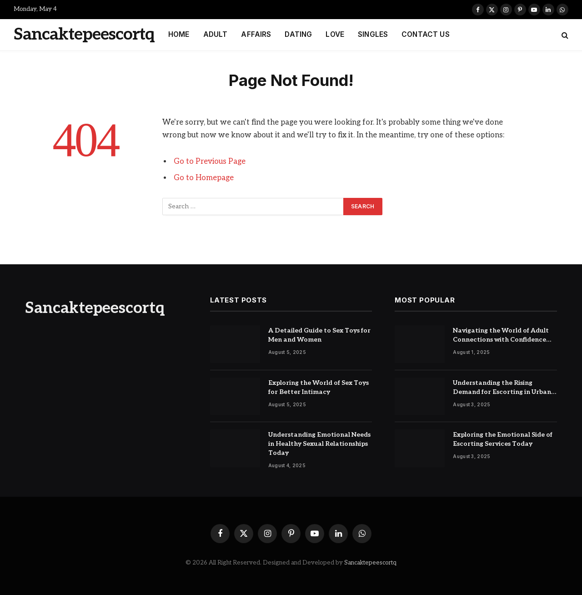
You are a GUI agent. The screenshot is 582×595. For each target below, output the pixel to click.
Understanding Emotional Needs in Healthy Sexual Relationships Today (319, 444)
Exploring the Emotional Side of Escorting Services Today (502, 439)
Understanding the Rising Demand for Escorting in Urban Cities (502, 388)
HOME (179, 34)
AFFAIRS (256, 34)
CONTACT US (425, 34)
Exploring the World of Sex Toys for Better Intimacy (318, 387)
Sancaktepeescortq (370, 562)
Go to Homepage (204, 177)
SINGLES (373, 34)
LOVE (335, 34)
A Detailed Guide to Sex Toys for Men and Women (319, 335)
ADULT (215, 34)
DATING (298, 34)
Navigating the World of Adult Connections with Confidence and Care (501, 335)
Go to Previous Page (210, 161)
